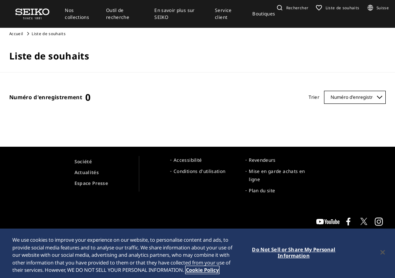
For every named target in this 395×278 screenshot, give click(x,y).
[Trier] (355, 97)
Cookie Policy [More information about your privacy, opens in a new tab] (202, 270)
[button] (291, 7)
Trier (314, 97)
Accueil (16, 33)
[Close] (382, 252)
